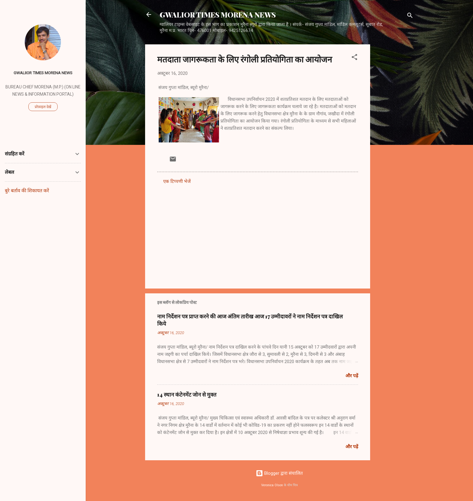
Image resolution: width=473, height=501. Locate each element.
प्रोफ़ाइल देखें (43, 107)
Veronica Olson (272, 485)
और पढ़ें (351, 375)
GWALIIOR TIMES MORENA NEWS (43, 72)
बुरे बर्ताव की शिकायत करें (27, 190)
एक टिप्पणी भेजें (177, 181)
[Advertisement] (394, 134)
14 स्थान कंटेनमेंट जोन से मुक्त (186, 394)
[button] (354, 58)
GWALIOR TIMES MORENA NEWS (218, 14)
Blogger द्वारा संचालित (279, 473)
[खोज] (410, 16)
